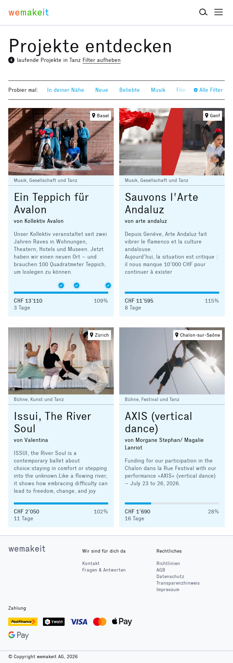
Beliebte (129, 90)
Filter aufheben (101, 60)
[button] (203, 12)
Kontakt (91, 563)
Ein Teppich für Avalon (51, 203)
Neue (101, 90)
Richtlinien (168, 563)
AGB (160, 570)
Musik (158, 90)
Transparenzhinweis (178, 583)
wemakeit (26, 548)
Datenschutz (170, 576)
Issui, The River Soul (52, 422)
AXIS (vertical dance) (158, 422)
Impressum (167, 590)
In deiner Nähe (65, 90)
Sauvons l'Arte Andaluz (161, 203)
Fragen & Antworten (104, 570)
